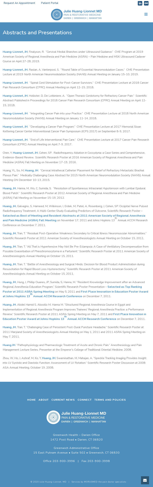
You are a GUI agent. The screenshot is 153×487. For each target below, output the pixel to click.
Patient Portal (49, 3)
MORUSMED (91, 482)
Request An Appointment (19, 3)
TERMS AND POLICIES (110, 400)
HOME (31, 400)
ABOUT (44, 400)
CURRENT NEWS (63, 400)
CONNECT (85, 400)
